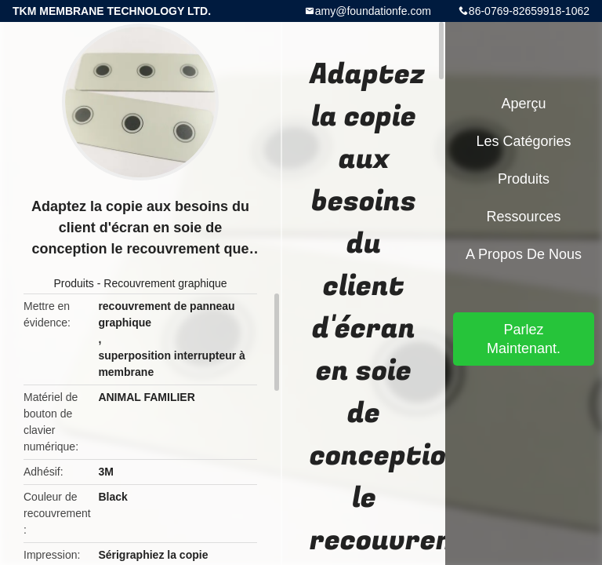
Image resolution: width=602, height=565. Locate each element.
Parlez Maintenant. (523, 339)
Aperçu (523, 103)
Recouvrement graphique (165, 283)
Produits (73, 283)
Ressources (523, 216)
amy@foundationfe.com (373, 11)
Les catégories (523, 141)
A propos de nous (524, 254)
